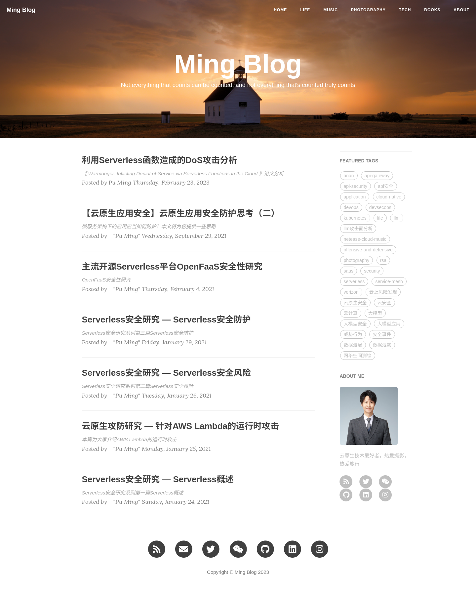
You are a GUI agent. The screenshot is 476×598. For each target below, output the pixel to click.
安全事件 (382, 334)
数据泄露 (382, 345)
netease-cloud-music (365, 239)
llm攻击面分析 (358, 228)
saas (349, 271)
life (305, 10)
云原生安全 (355, 302)
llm (397, 218)
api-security (356, 186)
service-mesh (389, 281)
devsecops (380, 207)
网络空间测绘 (358, 355)
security (372, 271)
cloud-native (389, 196)
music (330, 10)
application (355, 196)
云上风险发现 (383, 292)
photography (368, 10)
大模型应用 (389, 323)
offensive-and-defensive (368, 249)
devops (351, 207)
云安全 (384, 302)
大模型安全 (355, 323)
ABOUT (461, 10)
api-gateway (377, 175)
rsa (383, 260)
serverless (354, 281)
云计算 (351, 313)
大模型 (375, 313)
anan (349, 175)
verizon (351, 292)
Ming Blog (21, 10)
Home (280, 10)
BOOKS (432, 10)
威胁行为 (353, 334)
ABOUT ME (352, 376)
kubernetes (355, 218)
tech (405, 10)
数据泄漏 (353, 345)
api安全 (385, 186)
